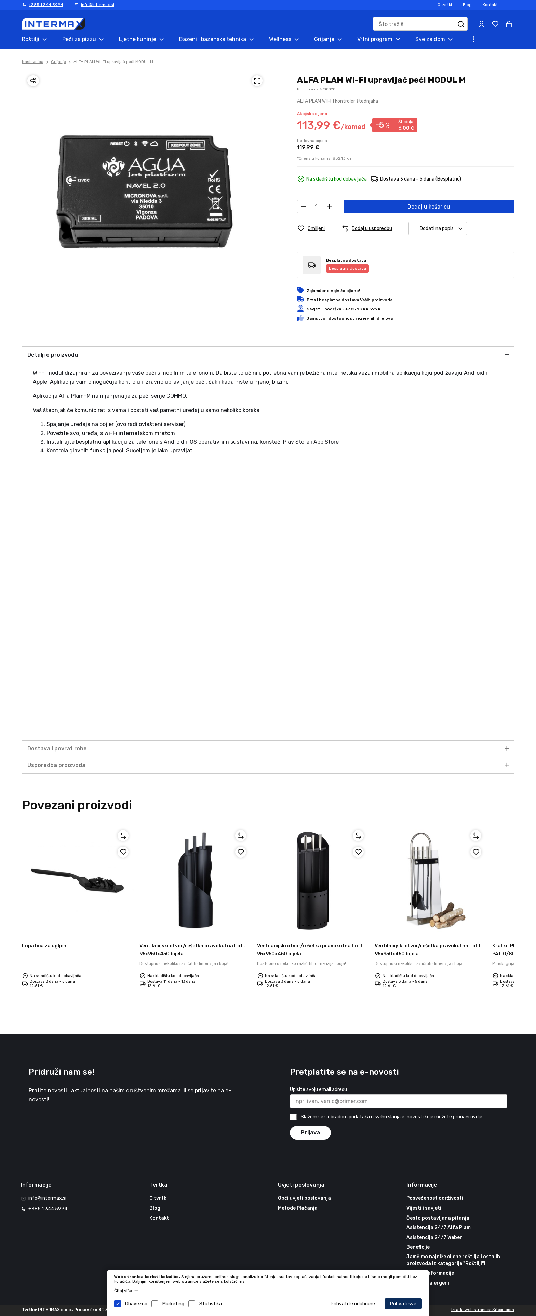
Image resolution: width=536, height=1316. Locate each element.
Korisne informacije (430, 1273)
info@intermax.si (97, 4)
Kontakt (490, 4)
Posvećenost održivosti (434, 1198)
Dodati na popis (443, 228)
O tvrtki (445, 4)
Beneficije (418, 1247)
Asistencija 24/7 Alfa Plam (438, 1228)
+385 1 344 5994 (46, 4)
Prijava (310, 1132)
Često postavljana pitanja (437, 1218)
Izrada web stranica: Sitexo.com (482, 1309)
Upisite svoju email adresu (318, 1089)
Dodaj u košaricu (428, 206)
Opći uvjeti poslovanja (304, 1198)
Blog (467, 4)
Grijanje (58, 61)
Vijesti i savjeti (423, 1208)
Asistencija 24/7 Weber (434, 1237)
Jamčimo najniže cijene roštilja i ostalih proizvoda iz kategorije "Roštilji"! (453, 1260)
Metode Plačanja (298, 1208)
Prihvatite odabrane (353, 1304)
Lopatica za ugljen (44, 946)
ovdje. (476, 1117)
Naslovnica (32, 61)
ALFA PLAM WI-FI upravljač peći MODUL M (113, 61)
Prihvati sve (403, 1304)
